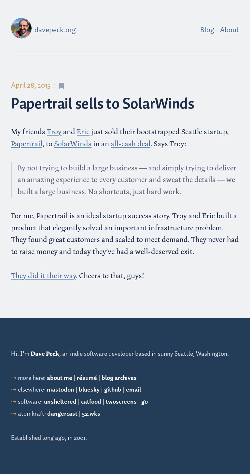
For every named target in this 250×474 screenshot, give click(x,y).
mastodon (60, 390)
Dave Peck (45, 354)
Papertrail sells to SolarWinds (102, 104)
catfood (91, 402)
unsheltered (60, 402)
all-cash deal (130, 144)
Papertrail (26, 144)
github (112, 390)
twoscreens (121, 402)
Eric (83, 131)
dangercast (62, 414)
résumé (87, 378)
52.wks (91, 414)
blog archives (119, 378)
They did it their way (43, 275)
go (144, 402)
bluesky (89, 390)
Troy (54, 131)
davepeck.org (55, 30)
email (133, 390)
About (229, 30)
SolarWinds (72, 144)
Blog (207, 30)
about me (59, 378)
